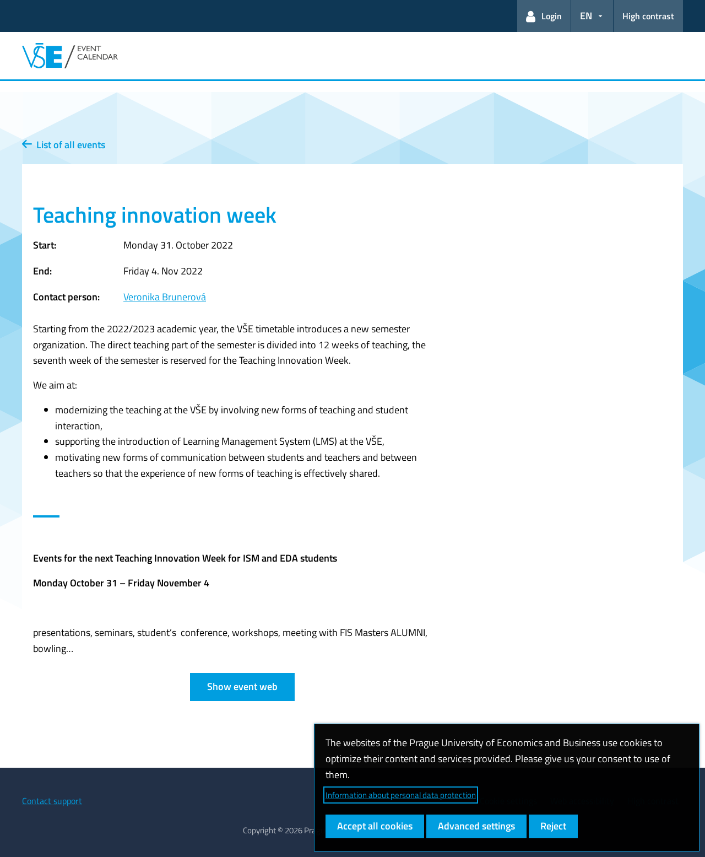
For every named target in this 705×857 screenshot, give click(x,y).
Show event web (242, 686)
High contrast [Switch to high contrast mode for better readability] (648, 16)
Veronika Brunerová (164, 296)
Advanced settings (476, 825)
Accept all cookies (375, 825)
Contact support (52, 800)
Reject (553, 825)
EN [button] (586, 15)
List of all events (63, 144)
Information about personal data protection (401, 795)
